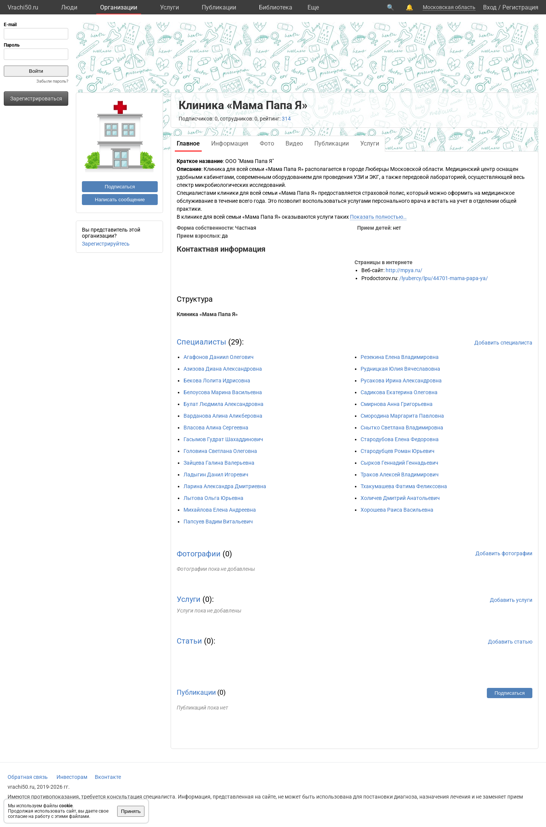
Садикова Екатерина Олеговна (399, 392)
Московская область (449, 7)
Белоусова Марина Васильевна (223, 392)
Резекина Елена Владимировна (400, 357)
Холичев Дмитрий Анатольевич (400, 498)
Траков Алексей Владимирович (400, 474)
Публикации (219, 7)
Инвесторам (71, 777)
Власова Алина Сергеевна (216, 427)
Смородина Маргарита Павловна (402, 416)
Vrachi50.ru (23, 7)
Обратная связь (28, 777)
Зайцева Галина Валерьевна (219, 463)
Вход (490, 7)
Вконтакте (108, 777)
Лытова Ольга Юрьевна (213, 498)
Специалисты (201, 341)
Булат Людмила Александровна (224, 404)
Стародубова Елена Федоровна (400, 439)
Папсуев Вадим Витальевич (218, 521)
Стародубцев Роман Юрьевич (398, 451)
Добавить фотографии (503, 553)
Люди (69, 7)
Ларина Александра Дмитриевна (225, 486)
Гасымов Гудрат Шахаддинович (223, 439)
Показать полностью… (378, 217)
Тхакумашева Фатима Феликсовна (404, 486)
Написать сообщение (120, 199)
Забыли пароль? (52, 81)
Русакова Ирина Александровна (401, 380)
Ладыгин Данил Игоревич (216, 474)
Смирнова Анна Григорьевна (397, 404)
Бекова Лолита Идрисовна (217, 380)
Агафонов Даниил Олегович (219, 357)
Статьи (189, 640)
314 (286, 119)
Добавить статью (510, 642)
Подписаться (120, 187)
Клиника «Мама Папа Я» (207, 314)
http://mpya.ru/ (404, 270)
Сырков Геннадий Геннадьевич (399, 463)
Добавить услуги (511, 600)
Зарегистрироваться (36, 99)
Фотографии (199, 553)
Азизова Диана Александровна (223, 369)
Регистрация (520, 7)
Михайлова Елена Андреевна (220, 510)
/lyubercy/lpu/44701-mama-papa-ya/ (443, 278)
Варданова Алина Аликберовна (223, 416)
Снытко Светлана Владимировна (402, 427)
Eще (313, 7)
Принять (131, 811)
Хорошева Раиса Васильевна (397, 510)
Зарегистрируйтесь (106, 244)
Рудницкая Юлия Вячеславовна (400, 369)
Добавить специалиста (503, 343)
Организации (118, 7)
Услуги (169, 7)
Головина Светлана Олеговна (220, 451)
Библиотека (275, 7)
